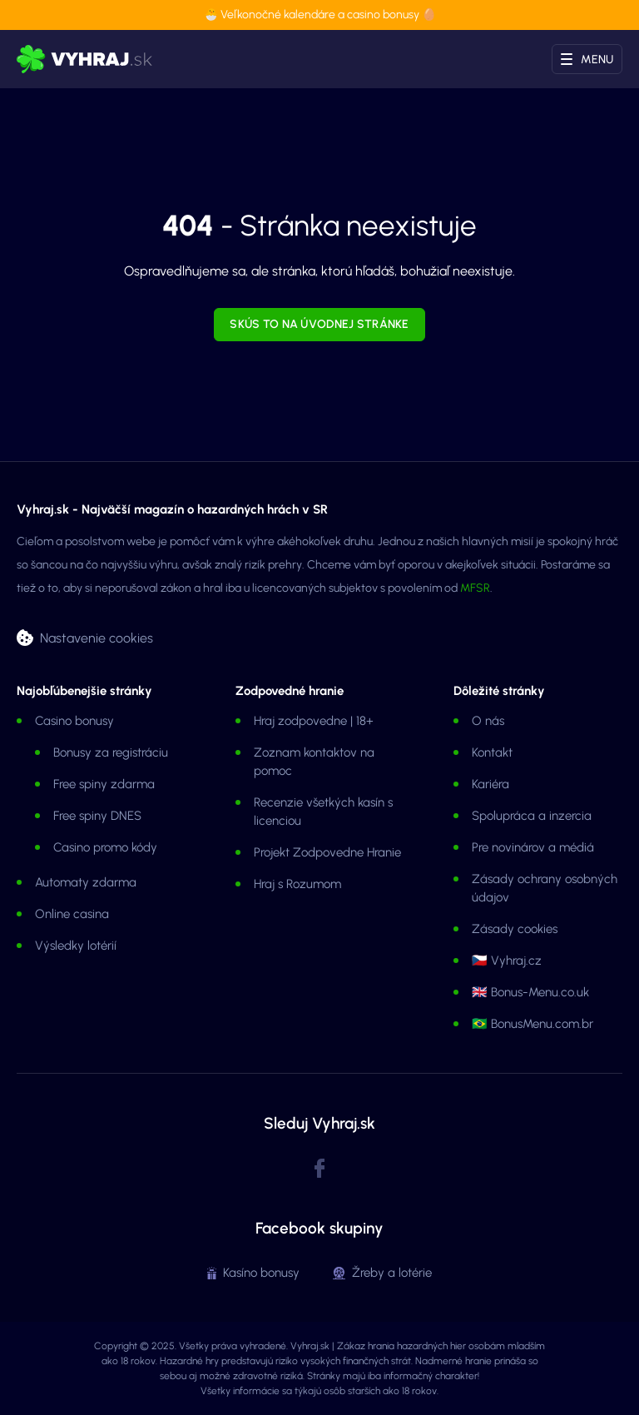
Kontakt (492, 752)
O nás (488, 720)
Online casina (72, 913)
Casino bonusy (74, 720)
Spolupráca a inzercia (532, 815)
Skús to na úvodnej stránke (319, 324)
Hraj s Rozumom (297, 883)
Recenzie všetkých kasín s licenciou (323, 811)
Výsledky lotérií (75, 945)
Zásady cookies (514, 928)
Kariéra (490, 784)
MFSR (475, 588)
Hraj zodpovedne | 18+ (314, 720)
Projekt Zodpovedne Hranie (327, 852)
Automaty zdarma (85, 882)
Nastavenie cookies (96, 637)
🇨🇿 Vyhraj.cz (507, 960)
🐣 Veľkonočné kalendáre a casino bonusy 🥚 (320, 14)
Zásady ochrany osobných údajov (544, 888)
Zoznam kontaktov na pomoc (314, 761)
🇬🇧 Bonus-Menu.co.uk (530, 992)
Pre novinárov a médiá (533, 847)
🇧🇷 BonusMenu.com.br (532, 1023)
